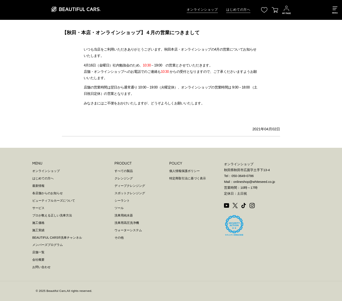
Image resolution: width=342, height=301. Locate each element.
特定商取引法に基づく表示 (187, 178)
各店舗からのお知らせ (47, 193)
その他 (119, 237)
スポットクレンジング (130, 193)
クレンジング (124, 178)
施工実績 (38, 230)
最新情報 (38, 185)
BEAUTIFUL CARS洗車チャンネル (57, 237)
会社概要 (38, 259)
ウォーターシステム (128, 230)
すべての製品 (124, 171)
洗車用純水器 (124, 215)
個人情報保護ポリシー (184, 171)
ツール (119, 208)
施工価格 (38, 222)
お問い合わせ (41, 267)
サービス (38, 208)
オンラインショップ (202, 9)
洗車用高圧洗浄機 (127, 222)
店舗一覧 (38, 252)
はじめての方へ (238, 9)
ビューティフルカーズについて (53, 200)
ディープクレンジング (130, 185)
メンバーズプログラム (47, 245)
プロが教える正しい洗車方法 (52, 215)
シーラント (122, 200)
